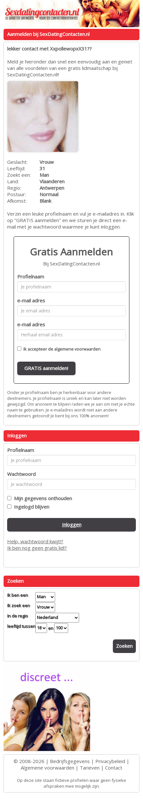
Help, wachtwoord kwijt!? (35, 541)
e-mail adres (31, 300)
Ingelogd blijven (30, 506)
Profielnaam (30, 276)
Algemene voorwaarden (47, 767)
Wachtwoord (21, 474)
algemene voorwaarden (77, 349)
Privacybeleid (110, 761)
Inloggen (71, 524)
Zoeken (124, 646)
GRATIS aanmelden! (46, 368)
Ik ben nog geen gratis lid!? (37, 548)
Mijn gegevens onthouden (41, 498)
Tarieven (90, 767)
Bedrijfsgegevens (70, 761)
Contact (113, 767)
